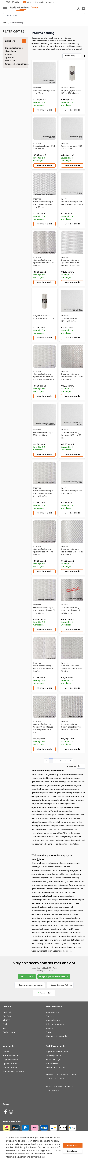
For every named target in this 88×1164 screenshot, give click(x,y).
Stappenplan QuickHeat (13, 1071)
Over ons (50, 1016)
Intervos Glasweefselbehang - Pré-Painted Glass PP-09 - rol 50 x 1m (43, 492)
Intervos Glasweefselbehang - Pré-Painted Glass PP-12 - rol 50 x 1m (72, 375)
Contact (6, 1051)
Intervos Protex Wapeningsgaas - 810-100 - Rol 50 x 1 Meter (71, 90)
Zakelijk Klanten (10, 1067)
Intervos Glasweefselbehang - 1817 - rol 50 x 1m (71, 318)
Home (5, 23)
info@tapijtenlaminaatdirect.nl (40, 2)
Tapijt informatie (10, 1059)
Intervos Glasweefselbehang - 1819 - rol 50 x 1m (43, 432)
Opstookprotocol (10, 1063)
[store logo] (42, 8)
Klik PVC (6, 1020)
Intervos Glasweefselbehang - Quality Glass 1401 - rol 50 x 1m (43, 550)
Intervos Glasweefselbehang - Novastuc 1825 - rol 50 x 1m (71, 433)
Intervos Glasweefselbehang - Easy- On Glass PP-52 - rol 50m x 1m (71, 608)
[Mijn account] (78, 9)
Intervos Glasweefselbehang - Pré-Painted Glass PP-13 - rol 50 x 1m (72, 550)
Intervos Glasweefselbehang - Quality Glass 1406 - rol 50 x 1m (43, 667)
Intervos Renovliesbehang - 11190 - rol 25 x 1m (71, 491)
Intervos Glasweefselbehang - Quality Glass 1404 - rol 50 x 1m (71, 667)
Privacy (49, 1032)
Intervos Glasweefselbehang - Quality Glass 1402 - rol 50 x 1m (43, 261)
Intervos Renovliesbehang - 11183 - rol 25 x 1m (44, 90)
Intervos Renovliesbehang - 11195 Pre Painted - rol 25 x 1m (72, 202)
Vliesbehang (10, 51)
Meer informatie (44, 110)
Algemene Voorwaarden (57, 1036)
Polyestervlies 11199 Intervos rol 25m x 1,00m (44, 317)
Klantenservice (52, 1012)
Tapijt (5, 1024)
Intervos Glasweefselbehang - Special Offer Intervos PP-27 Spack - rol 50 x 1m (43, 727)
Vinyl (5, 1028)
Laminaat (7, 1012)
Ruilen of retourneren (55, 1024)
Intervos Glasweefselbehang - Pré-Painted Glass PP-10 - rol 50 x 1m (44, 203)
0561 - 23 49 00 (12, 2)
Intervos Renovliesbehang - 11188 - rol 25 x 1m (71, 146)
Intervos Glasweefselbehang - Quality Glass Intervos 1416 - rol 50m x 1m (71, 725)
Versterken (10, 60)
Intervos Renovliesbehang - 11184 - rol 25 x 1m (44, 146)
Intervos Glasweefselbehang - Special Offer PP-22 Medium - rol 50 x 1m (71, 261)
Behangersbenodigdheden (17, 64)
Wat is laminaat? (10, 1055)
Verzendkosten (53, 1020)
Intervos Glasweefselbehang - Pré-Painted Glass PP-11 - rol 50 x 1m (44, 608)
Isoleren (8, 54)
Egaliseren (9, 57)
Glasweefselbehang (14, 48)
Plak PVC (7, 1016)
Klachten (50, 1028)
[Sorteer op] (71, 55)
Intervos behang (16, 23)
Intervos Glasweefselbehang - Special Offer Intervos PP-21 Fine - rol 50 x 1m (43, 375)
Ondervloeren (9, 1032)
